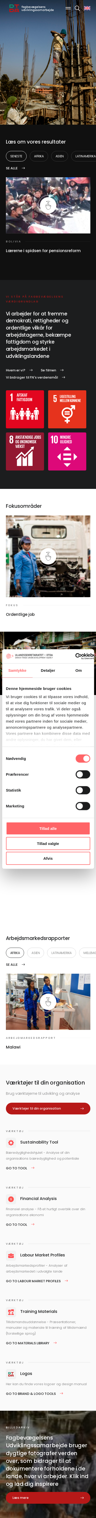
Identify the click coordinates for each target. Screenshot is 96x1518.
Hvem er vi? (15, 370)
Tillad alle (48, 828)
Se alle (12, 168)
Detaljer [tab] (48, 670)
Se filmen (48, 370)
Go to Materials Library (27, 1343)
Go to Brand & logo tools (31, 1393)
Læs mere (21, 1498)
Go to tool (16, 1168)
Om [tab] (79, 670)
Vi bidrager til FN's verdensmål (32, 377)
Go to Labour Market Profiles (33, 1281)
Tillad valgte (48, 843)
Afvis (48, 858)
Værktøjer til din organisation (37, 1108)
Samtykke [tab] (17, 670)
